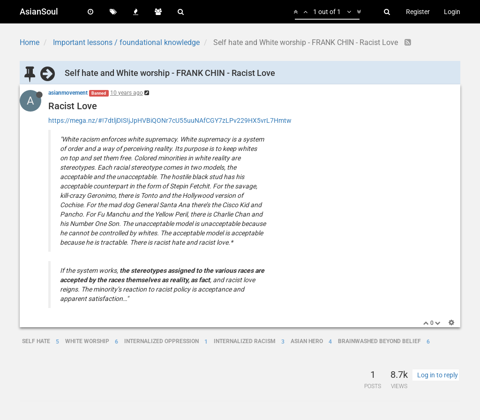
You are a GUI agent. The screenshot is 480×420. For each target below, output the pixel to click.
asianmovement (68, 93)
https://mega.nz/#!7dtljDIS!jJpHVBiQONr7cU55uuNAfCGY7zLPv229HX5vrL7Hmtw (170, 120)
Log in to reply (437, 375)
